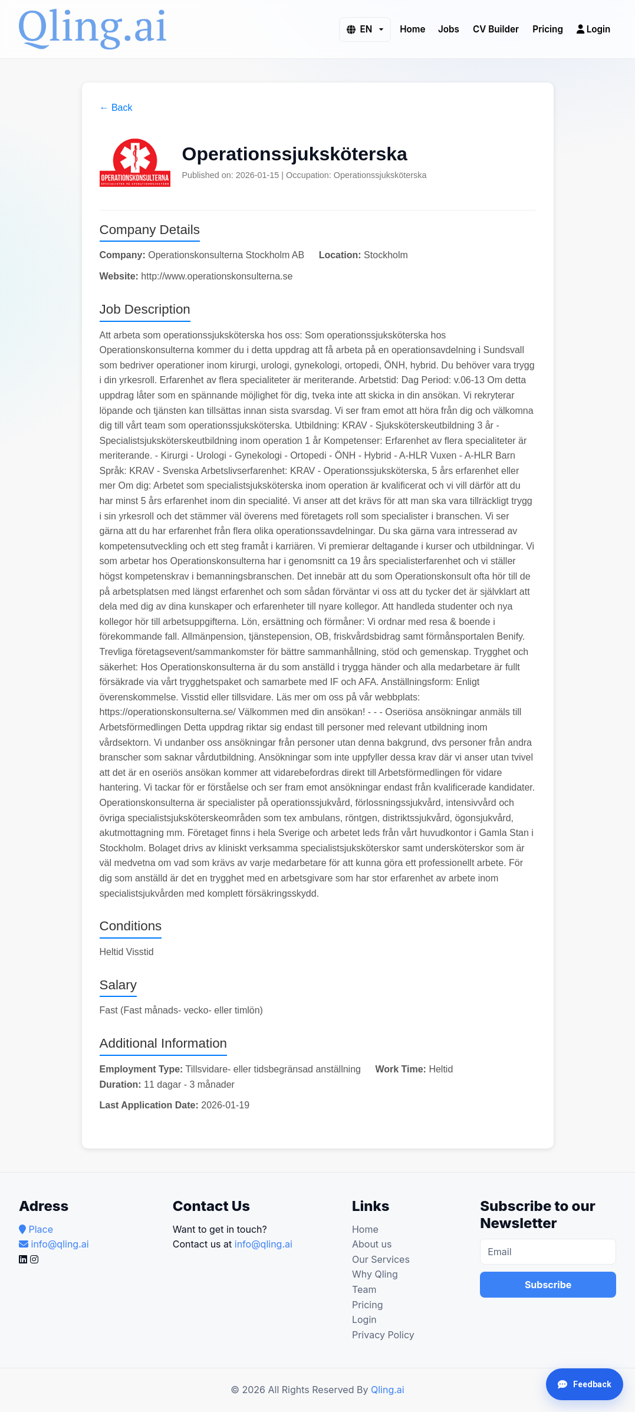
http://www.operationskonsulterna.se (216, 276)
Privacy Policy (383, 1335)
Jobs (448, 28)
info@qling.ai (263, 1244)
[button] (364, 29)
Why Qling (375, 1274)
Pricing (547, 28)
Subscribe (548, 1285)
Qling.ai (387, 1389)
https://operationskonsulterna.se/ (168, 712)
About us (372, 1244)
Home (412, 28)
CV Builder (496, 28)
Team (364, 1289)
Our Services (381, 1259)
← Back (116, 108)
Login (594, 28)
